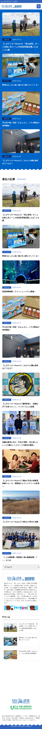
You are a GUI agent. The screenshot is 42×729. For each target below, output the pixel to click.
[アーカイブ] (21, 567)
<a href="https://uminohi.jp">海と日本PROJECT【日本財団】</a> (21, 675)
